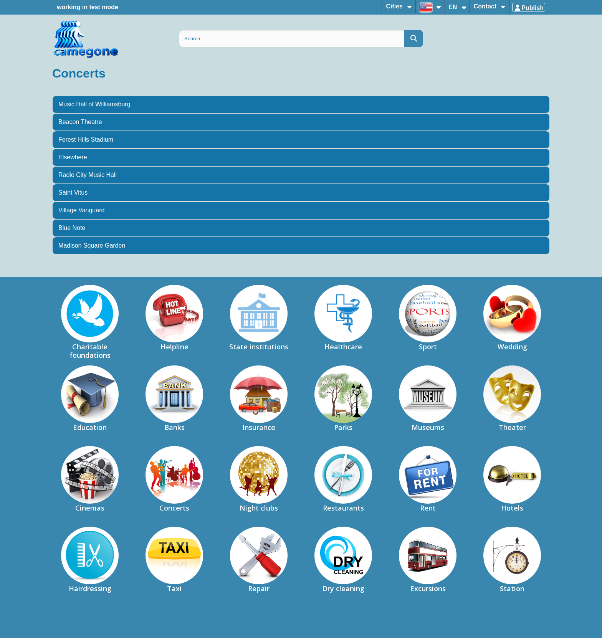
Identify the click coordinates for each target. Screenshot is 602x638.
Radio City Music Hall (87, 175)
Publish (529, 8)
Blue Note (71, 228)
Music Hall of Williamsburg (94, 104)
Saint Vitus (73, 192)
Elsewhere (72, 157)
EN (453, 7)
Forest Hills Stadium (85, 139)
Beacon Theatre (80, 122)
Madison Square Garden (91, 245)
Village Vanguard (81, 210)
